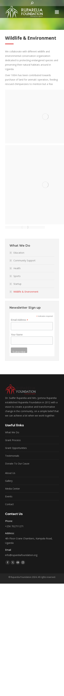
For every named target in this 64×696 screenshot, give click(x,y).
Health (17, 268)
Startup (17, 283)
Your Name (17, 334)
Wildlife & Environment (25, 291)
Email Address (19, 320)
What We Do (12, 432)
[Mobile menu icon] (57, 12)
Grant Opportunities (16, 448)
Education (18, 252)
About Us (10, 473)
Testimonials (12, 455)
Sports (17, 276)
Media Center (12, 488)
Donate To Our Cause (17, 463)
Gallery (9, 480)
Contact (9, 504)
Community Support (24, 260)
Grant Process (13, 440)
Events (8, 496)
